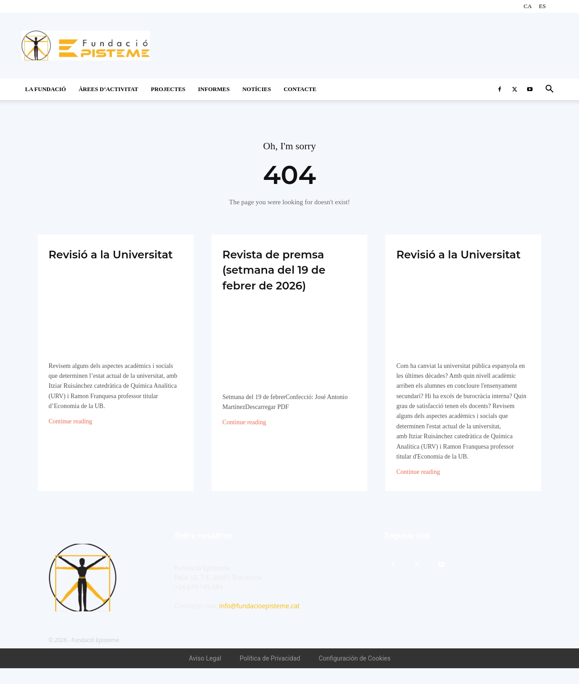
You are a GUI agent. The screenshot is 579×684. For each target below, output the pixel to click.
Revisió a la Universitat (87, 261)
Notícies (256, 89)
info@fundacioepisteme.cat (259, 621)
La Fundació (45, 89)
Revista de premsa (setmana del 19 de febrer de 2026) (287, 269)
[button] (549, 90)
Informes (214, 89)
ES (542, 6)
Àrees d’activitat (108, 89)
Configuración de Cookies (354, 674)
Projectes (168, 89)
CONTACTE (299, 89)
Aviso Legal (205, 674)
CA (527, 6)
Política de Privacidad (270, 674)
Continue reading (71, 437)
